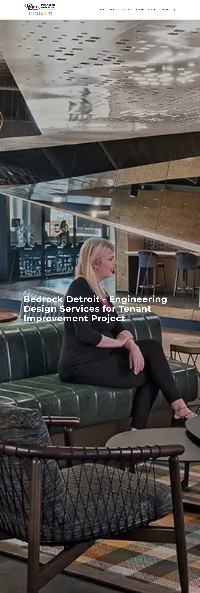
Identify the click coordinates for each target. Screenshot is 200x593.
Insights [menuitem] (140, 10)
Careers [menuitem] (152, 10)
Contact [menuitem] (165, 10)
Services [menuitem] (114, 10)
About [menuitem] (103, 10)
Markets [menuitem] (127, 10)
